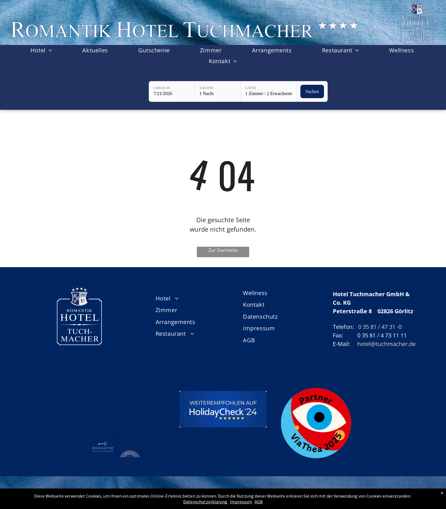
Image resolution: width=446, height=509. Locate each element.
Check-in (162, 88)
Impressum (241, 501)
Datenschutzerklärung (205, 501)
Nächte (206, 88)
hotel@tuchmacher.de (386, 344)
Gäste (250, 88)
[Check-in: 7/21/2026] (172, 91)
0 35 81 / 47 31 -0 (380, 327)
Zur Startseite (223, 250)
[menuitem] (42, 50)
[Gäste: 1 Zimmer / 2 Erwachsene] (269, 91)
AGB (259, 501)
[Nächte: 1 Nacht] (217, 91)
